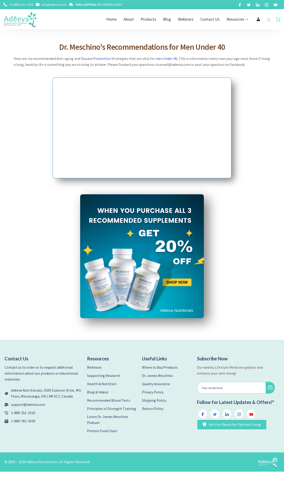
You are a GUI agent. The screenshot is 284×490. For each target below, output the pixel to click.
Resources (238, 19)
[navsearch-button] (268, 20)
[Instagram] (266, 4)
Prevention (102, 58)
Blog (171, 19)
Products (154, 19)
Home (118, 19)
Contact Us (212, 19)
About (135, 19)
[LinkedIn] (257, 4)
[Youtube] (275, 4)
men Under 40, (167, 58)
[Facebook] (239, 4)
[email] (231, 388)
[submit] (270, 388)
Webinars (189, 19)
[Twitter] (248, 4)
